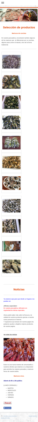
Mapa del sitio (5, 418)
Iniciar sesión (33, 416)
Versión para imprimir (9, 416)
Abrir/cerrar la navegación (19, 3)
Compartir (7, 408)
